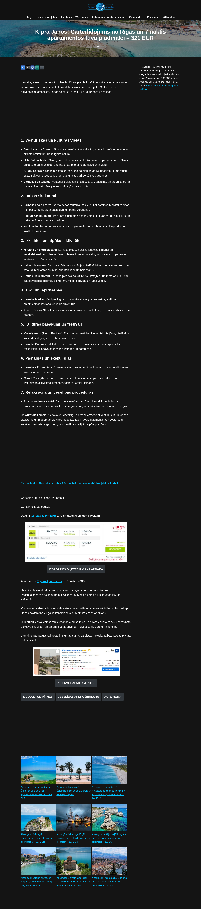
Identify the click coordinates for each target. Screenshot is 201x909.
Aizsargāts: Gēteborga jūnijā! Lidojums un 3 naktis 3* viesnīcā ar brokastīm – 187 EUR (73, 840)
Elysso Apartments (49, 582)
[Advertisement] (76, 118)
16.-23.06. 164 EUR (43, 516)
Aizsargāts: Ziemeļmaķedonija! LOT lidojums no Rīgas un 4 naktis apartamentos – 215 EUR (73, 883)
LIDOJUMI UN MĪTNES (37, 697)
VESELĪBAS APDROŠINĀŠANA (78, 697)
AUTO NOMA (112, 697)
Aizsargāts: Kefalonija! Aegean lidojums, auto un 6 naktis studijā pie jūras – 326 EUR (37, 883)
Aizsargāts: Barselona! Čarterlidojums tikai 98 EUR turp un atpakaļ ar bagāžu (72, 792)
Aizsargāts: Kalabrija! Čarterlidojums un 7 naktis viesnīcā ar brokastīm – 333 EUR (38, 840)
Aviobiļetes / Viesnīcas (74, 17)
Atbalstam (169, 17)
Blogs (28, 17)
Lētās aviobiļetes (46, 17)
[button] (142, 17)
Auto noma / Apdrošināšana (108, 17)
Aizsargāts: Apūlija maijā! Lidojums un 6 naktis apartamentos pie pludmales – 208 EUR (109, 840)
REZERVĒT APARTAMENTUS (76, 684)
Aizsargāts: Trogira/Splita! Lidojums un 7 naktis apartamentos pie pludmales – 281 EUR (109, 883)
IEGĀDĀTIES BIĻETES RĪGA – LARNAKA (76, 570)
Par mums (153, 17)
